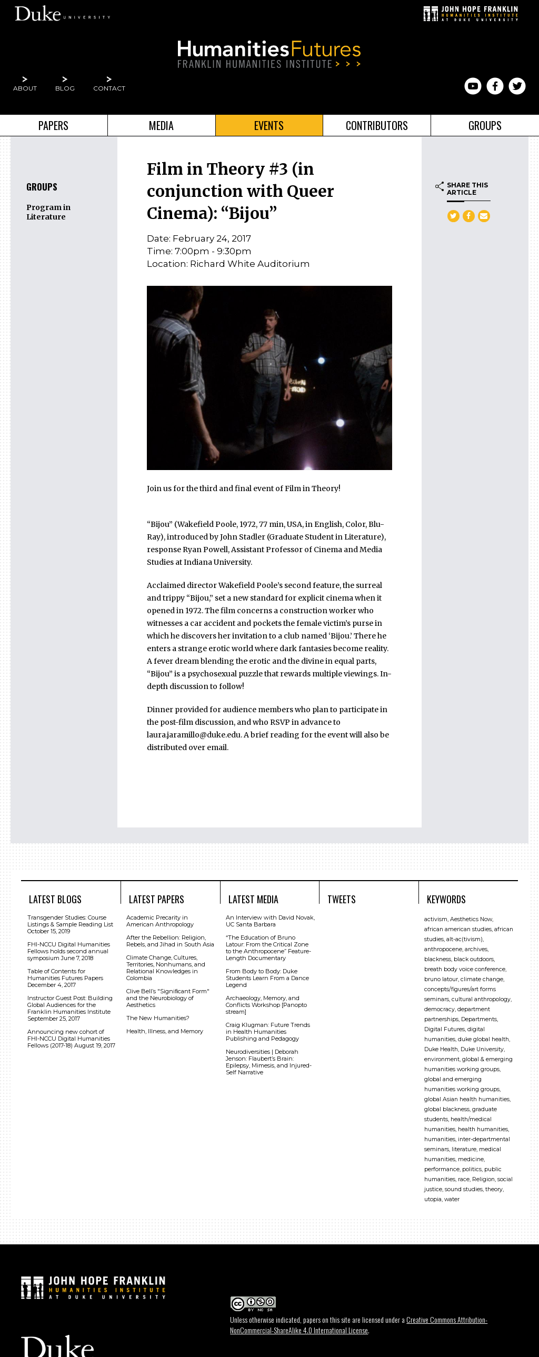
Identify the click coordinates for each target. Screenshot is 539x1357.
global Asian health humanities (467, 1099)
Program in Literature (48, 212)
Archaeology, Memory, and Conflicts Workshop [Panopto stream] (266, 1004)
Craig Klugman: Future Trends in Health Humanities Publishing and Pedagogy (268, 1031)
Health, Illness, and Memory (164, 1031)
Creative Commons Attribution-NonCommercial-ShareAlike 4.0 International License (358, 1324)
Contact (109, 88)
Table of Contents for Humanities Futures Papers (65, 974)
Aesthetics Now (471, 919)
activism (435, 919)
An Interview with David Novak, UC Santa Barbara (270, 921)
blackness (437, 959)
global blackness (447, 1109)
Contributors (377, 125)
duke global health (483, 1039)
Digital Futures (444, 1029)
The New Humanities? (157, 1018)
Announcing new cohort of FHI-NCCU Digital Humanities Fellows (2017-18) (68, 1038)
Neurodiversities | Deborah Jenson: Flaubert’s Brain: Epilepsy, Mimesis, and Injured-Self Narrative (269, 1062)
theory (494, 1189)
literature (464, 1149)
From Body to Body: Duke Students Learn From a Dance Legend (267, 978)
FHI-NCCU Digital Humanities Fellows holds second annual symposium (68, 951)
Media (161, 125)
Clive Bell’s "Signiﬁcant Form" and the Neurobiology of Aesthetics (167, 998)
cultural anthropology (481, 999)
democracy (439, 1009)
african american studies (458, 929)
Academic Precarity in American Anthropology (160, 921)
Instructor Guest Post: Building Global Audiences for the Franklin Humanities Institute (70, 1004)
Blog (65, 88)
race (464, 1179)
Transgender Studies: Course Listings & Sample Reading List (70, 921)
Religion (483, 1179)
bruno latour (441, 979)
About (25, 88)
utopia (433, 1199)
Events (269, 125)
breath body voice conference (464, 969)
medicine (471, 1159)
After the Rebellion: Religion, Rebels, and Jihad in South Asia (170, 941)
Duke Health (441, 1049)
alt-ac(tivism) (464, 939)
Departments (479, 1019)
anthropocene (443, 949)
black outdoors (474, 959)
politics (472, 1169)
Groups (485, 125)
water (452, 1199)
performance (442, 1169)
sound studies (464, 1189)
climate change (482, 979)
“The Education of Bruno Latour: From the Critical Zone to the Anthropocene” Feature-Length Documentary (268, 948)
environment (442, 1059)
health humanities (483, 1129)
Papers (53, 125)
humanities (439, 1139)
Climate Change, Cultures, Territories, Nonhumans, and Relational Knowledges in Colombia (165, 968)
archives (476, 949)
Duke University (482, 1049)
